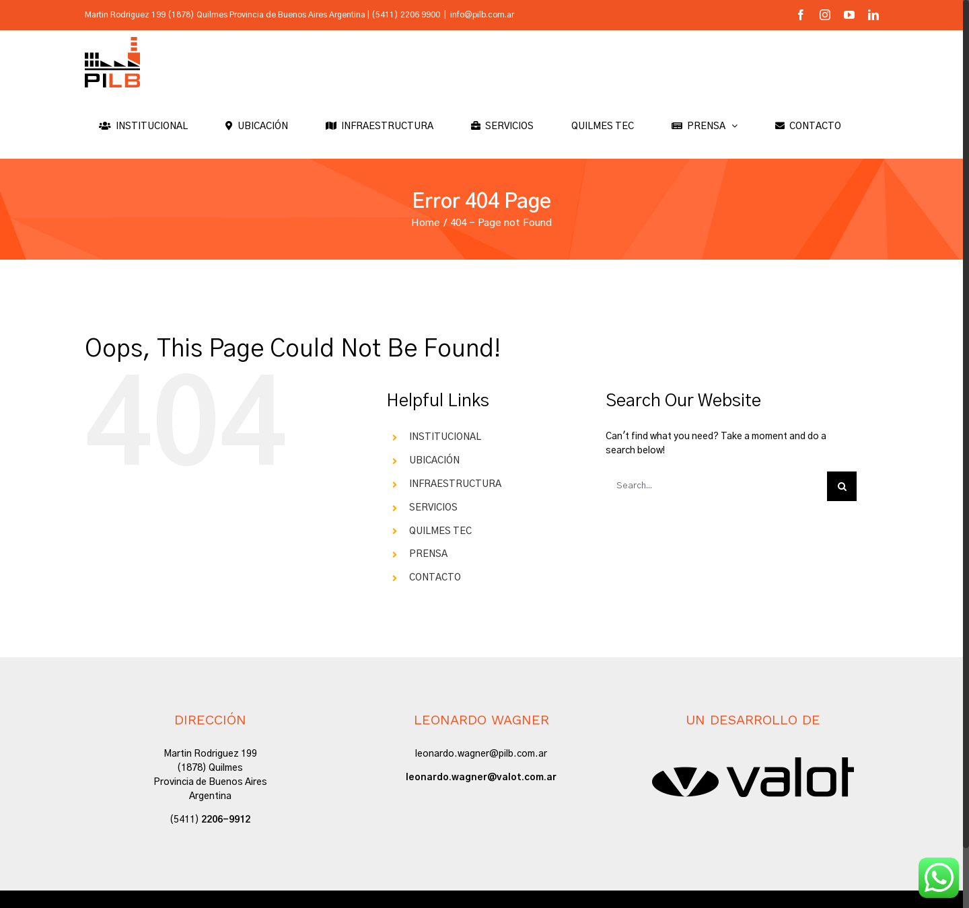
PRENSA (428, 554)
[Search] (842, 486)
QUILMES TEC (440, 531)
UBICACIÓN (434, 460)
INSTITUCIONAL (445, 437)
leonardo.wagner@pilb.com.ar (481, 754)
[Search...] (716, 486)
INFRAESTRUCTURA (455, 484)
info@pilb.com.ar (482, 15)
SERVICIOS (433, 508)
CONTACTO (435, 577)
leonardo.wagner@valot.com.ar (481, 777)
